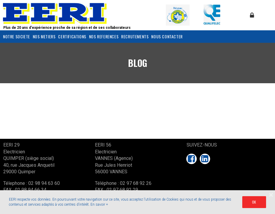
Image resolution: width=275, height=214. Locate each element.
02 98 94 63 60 (44, 183)
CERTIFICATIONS (72, 36)
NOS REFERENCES (103, 36)
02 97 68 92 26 (135, 183)
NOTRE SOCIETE (16, 36)
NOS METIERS (44, 36)
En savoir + (99, 204)
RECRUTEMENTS (135, 36)
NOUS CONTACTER (166, 36)
